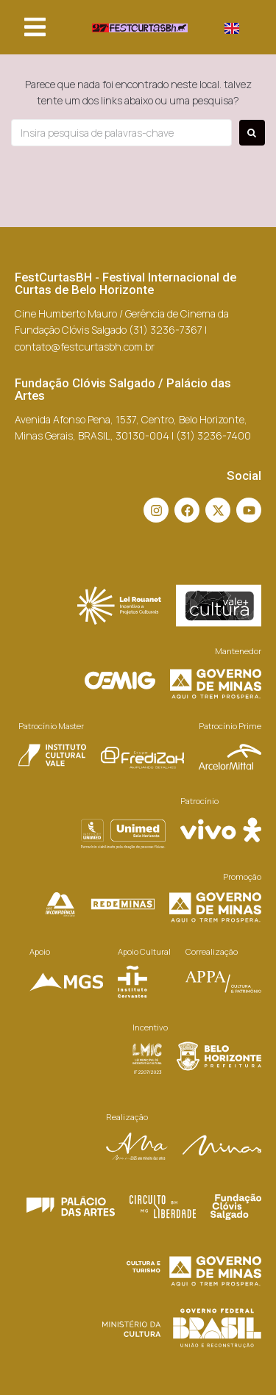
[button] (35, 27)
